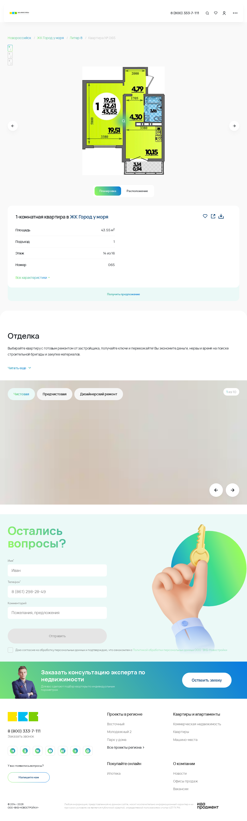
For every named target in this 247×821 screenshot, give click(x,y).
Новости (180, 773)
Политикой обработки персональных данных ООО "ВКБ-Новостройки (180, 650)
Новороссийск (20, 37)
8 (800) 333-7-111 (185, 13)
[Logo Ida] (208, 806)
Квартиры (181, 731)
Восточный (115, 724)
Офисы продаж (185, 781)
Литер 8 (76, 37)
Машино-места (185, 739)
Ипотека (114, 773)
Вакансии (180, 789)
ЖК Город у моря (51, 37)
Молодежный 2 (119, 731)
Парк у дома (116, 739)
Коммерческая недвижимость (197, 724)
